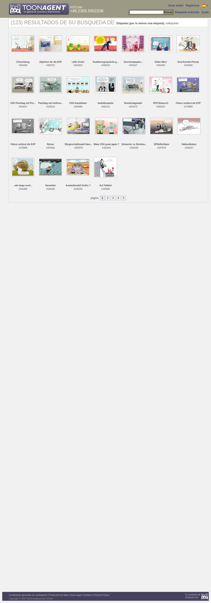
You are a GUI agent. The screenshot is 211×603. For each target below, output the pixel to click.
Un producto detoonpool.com (192, 596)
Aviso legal (75, 595)
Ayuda (205, 12)
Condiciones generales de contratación (28, 595)
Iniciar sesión (176, 5)
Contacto (87, 595)
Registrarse (192, 5)
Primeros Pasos (101, 595)
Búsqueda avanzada (187, 12)
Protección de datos (59, 595)
